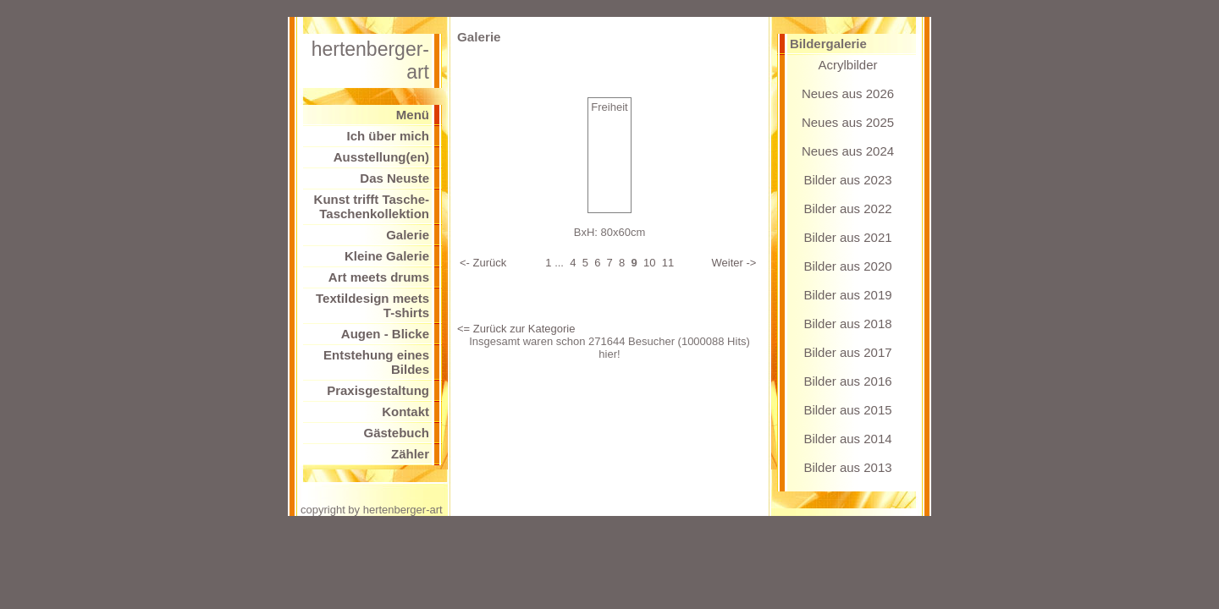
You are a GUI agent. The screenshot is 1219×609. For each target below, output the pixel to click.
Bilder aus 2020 (847, 266)
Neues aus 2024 (848, 151)
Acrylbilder (847, 65)
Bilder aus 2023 (847, 180)
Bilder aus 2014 (847, 438)
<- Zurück (483, 262)
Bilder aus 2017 (847, 352)
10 (649, 262)
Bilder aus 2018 (847, 323)
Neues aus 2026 (848, 93)
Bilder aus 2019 (847, 295)
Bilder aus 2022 (847, 208)
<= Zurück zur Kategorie (516, 328)
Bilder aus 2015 (847, 410)
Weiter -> (734, 262)
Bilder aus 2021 (847, 237)
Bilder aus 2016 (847, 381)
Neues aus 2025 (848, 122)
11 (668, 262)
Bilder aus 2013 (847, 467)
